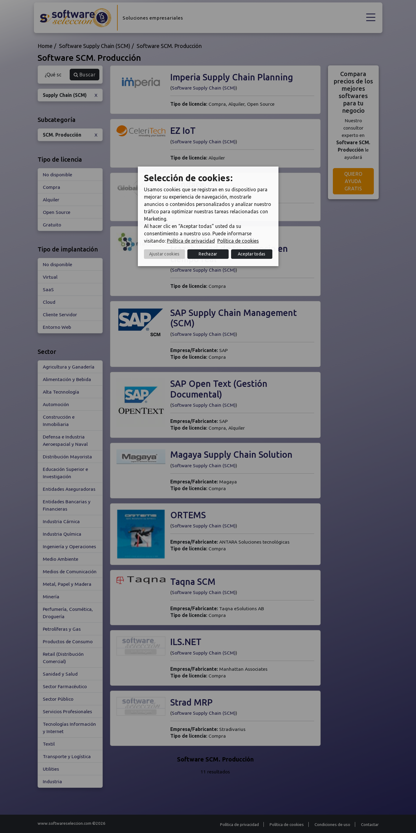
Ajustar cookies (164, 253)
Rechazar (208, 253)
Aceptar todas (252, 253)
